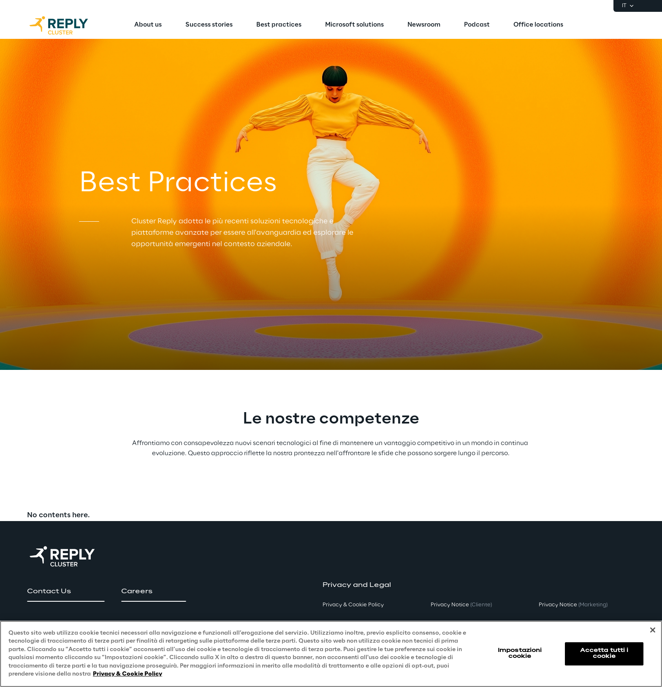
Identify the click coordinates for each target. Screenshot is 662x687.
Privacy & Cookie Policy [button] (353, 605)
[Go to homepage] (67, 25)
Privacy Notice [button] (461, 605)
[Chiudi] (652, 630)
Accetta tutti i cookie (604, 653)
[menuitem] (148, 25)
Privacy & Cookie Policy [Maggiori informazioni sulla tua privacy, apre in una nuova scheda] (127, 674)
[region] (331, 654)
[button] (65, 591)
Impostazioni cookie (520, 653)
